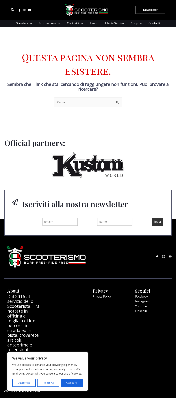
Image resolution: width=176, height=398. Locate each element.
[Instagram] (24, 10)
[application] (33, 23)
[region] (47, 371)
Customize (24, 382)
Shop (134, 23)
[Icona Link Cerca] (12, 10)
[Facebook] (19, 10)
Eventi (94, 23)
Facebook (141, 296)
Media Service (113, 23)
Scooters (27, 23)
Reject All (48, 382)
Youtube (141, 306)
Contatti (151, 23)
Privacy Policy (102, 296)
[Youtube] (29, 10)
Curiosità (76, 23)
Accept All (71, 382)
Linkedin (141, 311)
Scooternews (51, 23)
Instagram (142, 301)
